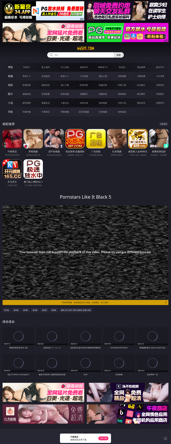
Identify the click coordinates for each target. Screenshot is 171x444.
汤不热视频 (84, 111)
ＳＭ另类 (160, 76)
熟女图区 (141, 94)
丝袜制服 (122, 76)
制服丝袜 (103, 85)
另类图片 (160, 94)
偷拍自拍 (46, 85)
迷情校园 (103, 102)
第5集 (44, 310)
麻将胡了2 (103, 67)
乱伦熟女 (141, 85)
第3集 (25, 310)
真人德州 (46, 67)
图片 (10, 94)
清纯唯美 (122, 94)
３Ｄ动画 (84, 76)
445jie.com (85, 48)
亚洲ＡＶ (27, 76)
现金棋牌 (141, 67)
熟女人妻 (103, 76)
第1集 (6, 310)
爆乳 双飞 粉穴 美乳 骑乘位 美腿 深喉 (76, 310)
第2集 (16, 310)
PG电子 (26, 67)
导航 (10, 111)
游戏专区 (84, 67)
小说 (10, 103)
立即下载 (103, 438)
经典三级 (122, 85)
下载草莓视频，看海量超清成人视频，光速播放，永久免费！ (114, 302)
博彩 (10, 67)
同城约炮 (27, 111)
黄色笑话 (141, 102)
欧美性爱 (84, 85)
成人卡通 (65, 85)
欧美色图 (65, 94)
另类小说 (122, 102)
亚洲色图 (46, 94)
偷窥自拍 (27, 94)
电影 (10, 85)
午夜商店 (46, 111)
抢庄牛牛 (160, 67)
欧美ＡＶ (65, 76)
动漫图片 (84, 94)
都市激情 (27, 102)
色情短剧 (122, 111)
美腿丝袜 (103, 94)
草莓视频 (65, 111)
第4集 (35, 310)
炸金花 (122, 67)
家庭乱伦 (46, 102)
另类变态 (160, 85)
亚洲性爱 (27, 85)
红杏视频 (103, 111)
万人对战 (65, 67)
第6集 (54, 310)
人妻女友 (65, 102)
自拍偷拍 (46, 76)
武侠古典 (84, 102)
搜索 (119, 55)
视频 (10, 76)
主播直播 (141, 76)
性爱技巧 (160, 102)
